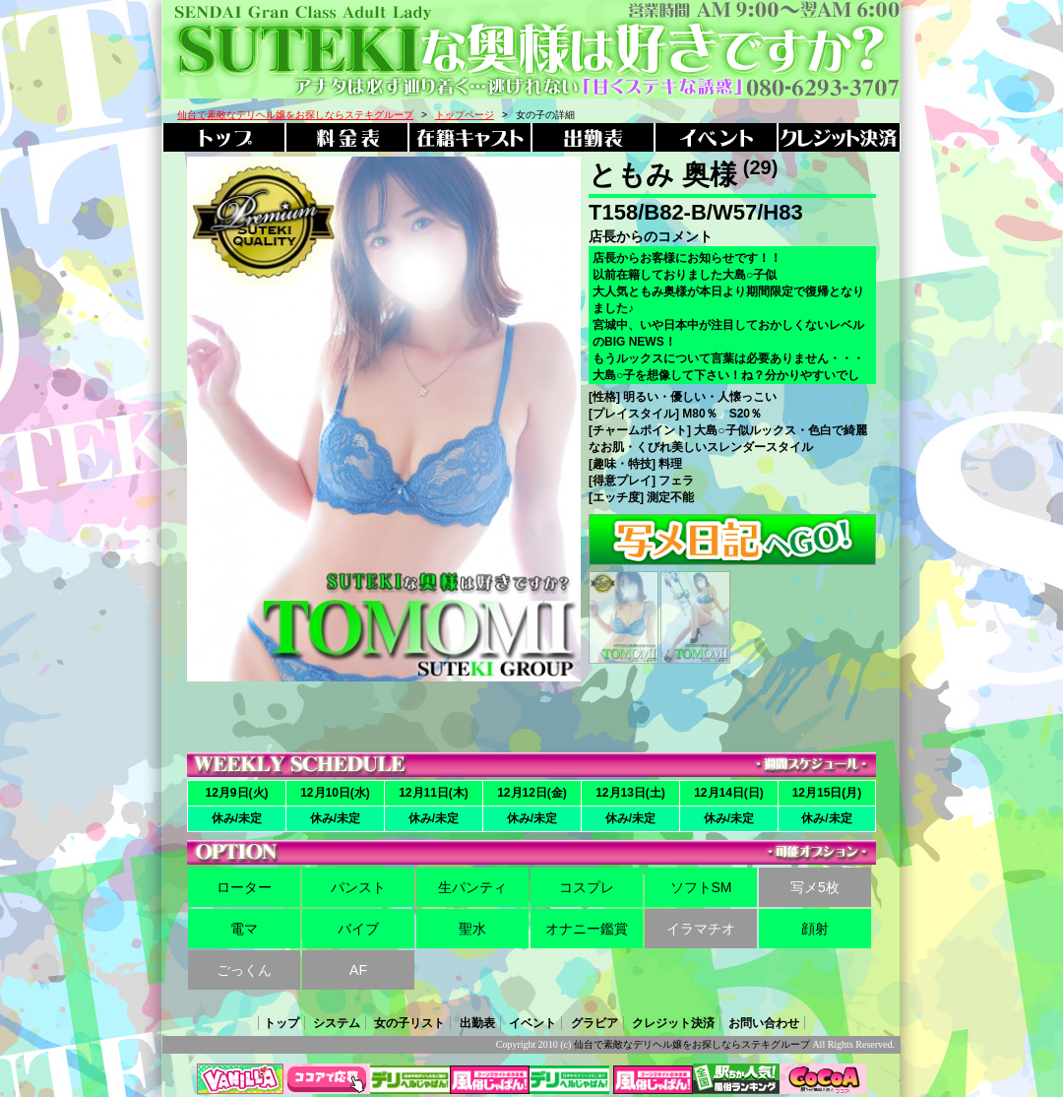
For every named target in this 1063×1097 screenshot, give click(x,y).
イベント (532, 1023)
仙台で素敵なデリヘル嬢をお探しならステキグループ (692, 1044)
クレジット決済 (673, 1023)
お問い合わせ (763, 1023)
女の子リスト (409, 1023)
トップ (281, 1023)
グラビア (594, 1023)
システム (336, 1023)
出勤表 (477, 1023)
